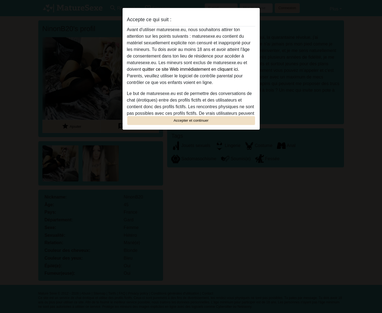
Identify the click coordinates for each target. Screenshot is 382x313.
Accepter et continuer (191, 120)
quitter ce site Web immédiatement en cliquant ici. (190, 69)
